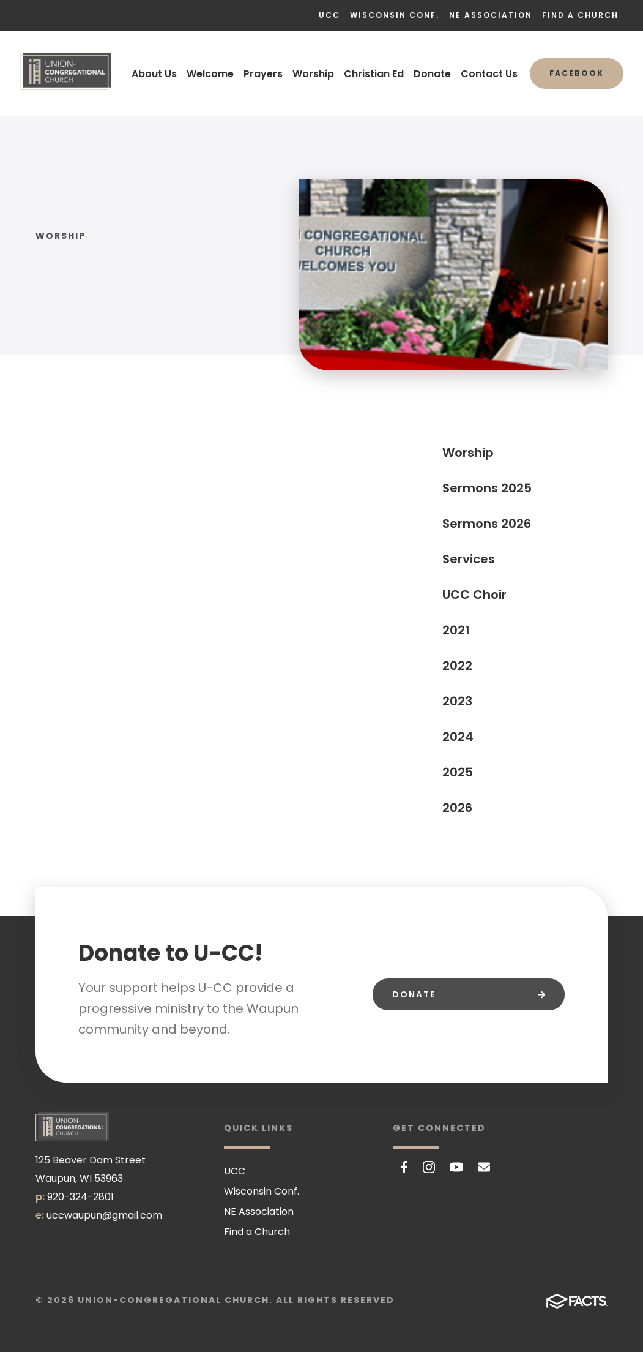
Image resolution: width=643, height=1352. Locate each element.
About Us (154, 74)
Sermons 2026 (486, 523)
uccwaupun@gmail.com (104, 1215)
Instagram (429, 1167)
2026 (457, 808)
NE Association (490, 15)
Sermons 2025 (487, 488)
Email (484, 1167)
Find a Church (580, 15)
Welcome (210, 74)
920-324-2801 (80, 1197)
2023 (457, 701)
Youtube (457, 1167)
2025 (457, 772)
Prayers (263, 74)
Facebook (576, 73)
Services (468, 559)
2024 (458, 737)
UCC (329, 15)
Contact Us (489, 74)
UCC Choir (474, 595)
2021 (456, 630)
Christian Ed (374, 74)
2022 (457, 666)
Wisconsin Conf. (394, 15)
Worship (313, 74)
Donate (432, 74)
